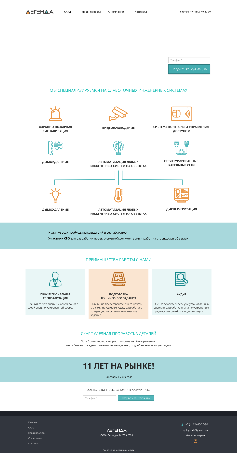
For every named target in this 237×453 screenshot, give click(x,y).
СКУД (67, 12)
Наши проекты (91, 12)
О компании (116, 12)
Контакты (141, 12)
